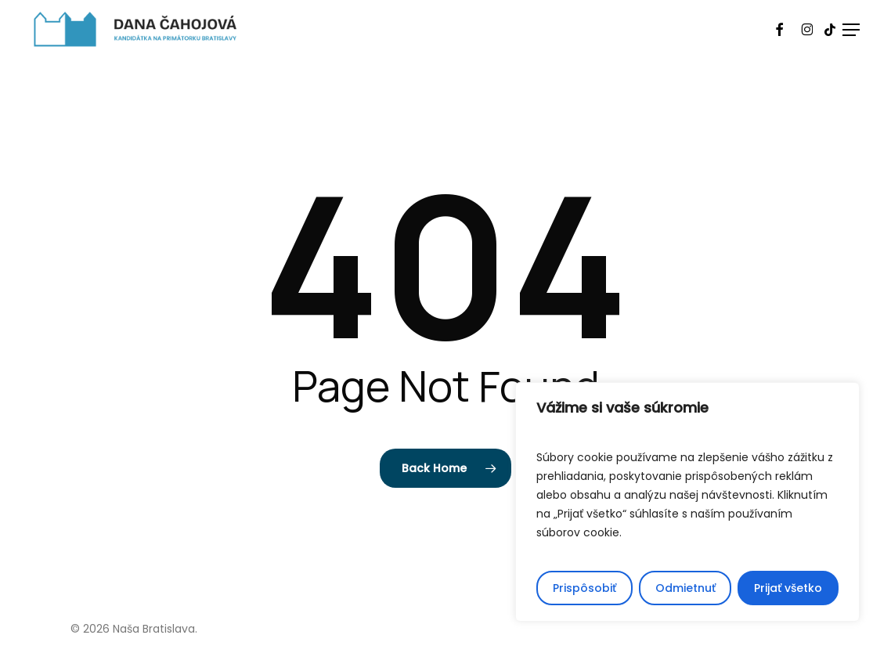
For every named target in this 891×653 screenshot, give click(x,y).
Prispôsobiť (584, 588)
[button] (851, 30)
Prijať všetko (788, 588)
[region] (687, 502)
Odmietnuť (685, 588)
